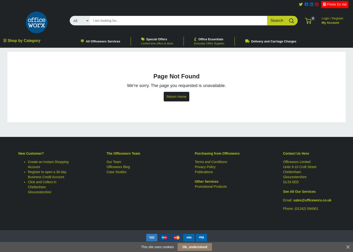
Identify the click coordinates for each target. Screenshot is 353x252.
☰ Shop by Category (21, 41)
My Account (332, 20)
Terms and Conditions (211, 162)
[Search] (178, 20)
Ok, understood (194, 247)
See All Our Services (299, 191)
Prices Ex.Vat (335, 4)
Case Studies (116, 172)
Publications (204, 172)
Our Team (113, 162)
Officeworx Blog (118, 167)
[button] (308, 20)
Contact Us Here (296, 153)
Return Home (176, 97)
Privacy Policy (205, 167)
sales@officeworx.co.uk (312, 200)
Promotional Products (211, 186)
